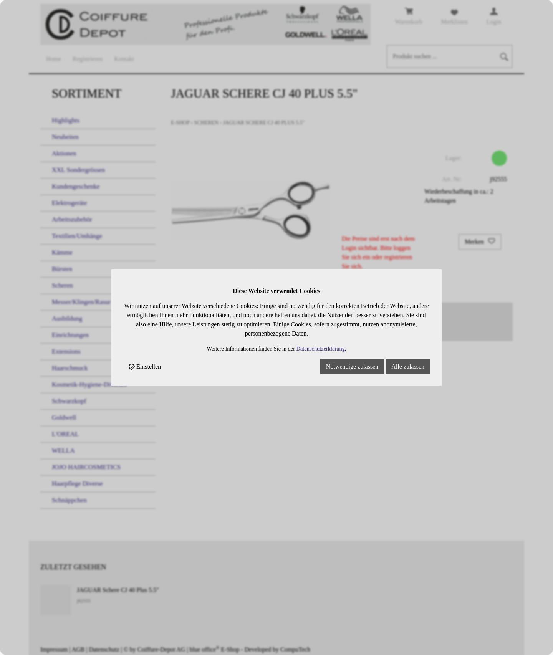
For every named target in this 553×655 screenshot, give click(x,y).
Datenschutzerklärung (320, 349)
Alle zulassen (407, 366)
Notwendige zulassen (352, 366)
